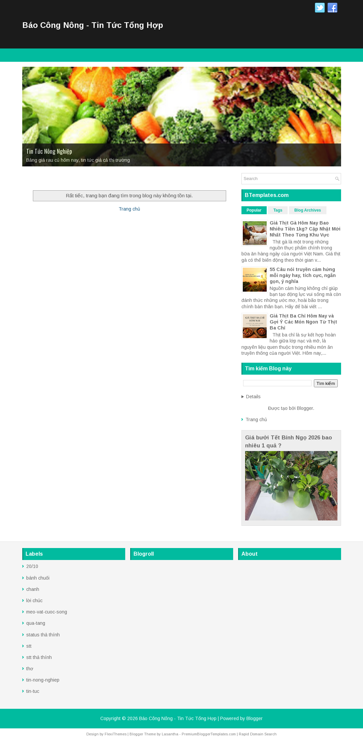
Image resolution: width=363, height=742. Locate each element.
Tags (277, 210)
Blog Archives (307, 210)
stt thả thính (39, 657)
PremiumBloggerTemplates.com (209, 734)
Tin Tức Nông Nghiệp (49, 151)
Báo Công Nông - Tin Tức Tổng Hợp (92, 25)
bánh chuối (37, 578)
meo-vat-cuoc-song (46, 611)
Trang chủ (129, 209)
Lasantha (170, 734)
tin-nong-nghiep (42, 680)
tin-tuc (32, 691)
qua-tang (35, 623)
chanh (32, 589)
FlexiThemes (116, 734)
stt (29, 646)
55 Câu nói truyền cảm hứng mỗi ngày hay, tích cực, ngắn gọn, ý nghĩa (303, 275)
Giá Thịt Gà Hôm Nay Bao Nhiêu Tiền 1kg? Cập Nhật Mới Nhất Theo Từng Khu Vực (305, 228)
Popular (254, 210)
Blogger (305, 408)
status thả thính (43, 634)
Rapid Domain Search (258, 734)
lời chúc (34, 600)
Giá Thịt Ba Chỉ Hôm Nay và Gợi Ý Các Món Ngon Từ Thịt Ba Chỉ (303, 321)
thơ (29, 668)
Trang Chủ (36, 179)
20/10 (32, 566)
